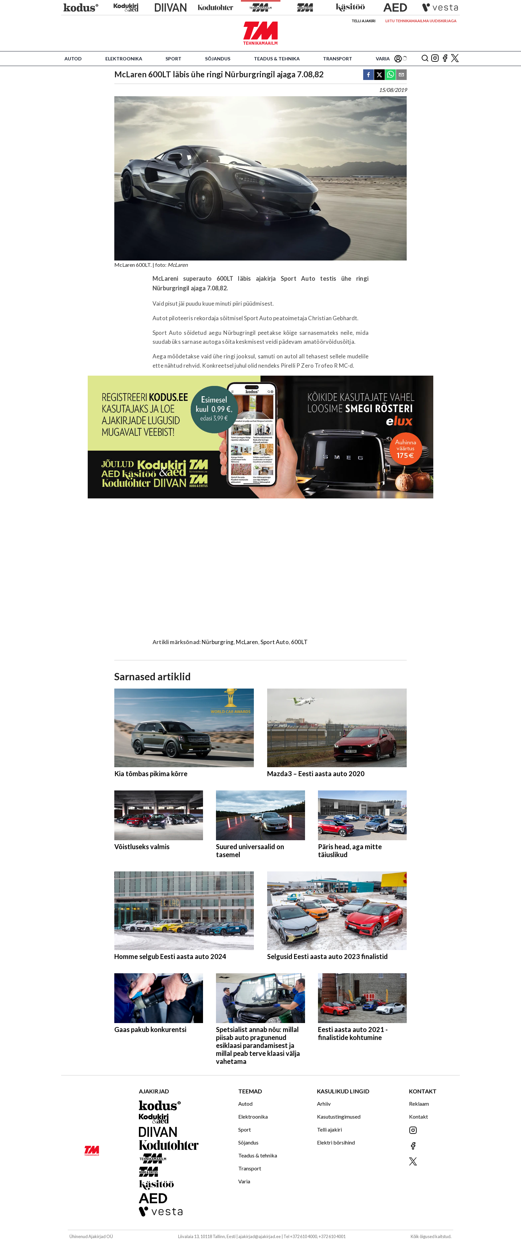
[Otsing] (425, 58)
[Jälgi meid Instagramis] (435, 58)
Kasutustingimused (339, 1116)
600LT (299, 641)
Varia (383, 58)
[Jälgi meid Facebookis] (445, 58)
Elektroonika (123, 58)
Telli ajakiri (363, 21)
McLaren (247, 641)
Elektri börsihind (336, 1142)
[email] (401, 75)
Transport (337, 58)
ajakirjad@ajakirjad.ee (259, 1236)
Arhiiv (324, 1103)
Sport (173, 58)
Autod (73, 58)
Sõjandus (217, 58)
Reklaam (419, 1103)
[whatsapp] (390, 75)
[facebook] (368, 75)
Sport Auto (274, 641)
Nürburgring (218, 641)
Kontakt (418, 1116)
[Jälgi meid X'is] (455, 58)
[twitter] (379, 75)
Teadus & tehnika (277, 58)
